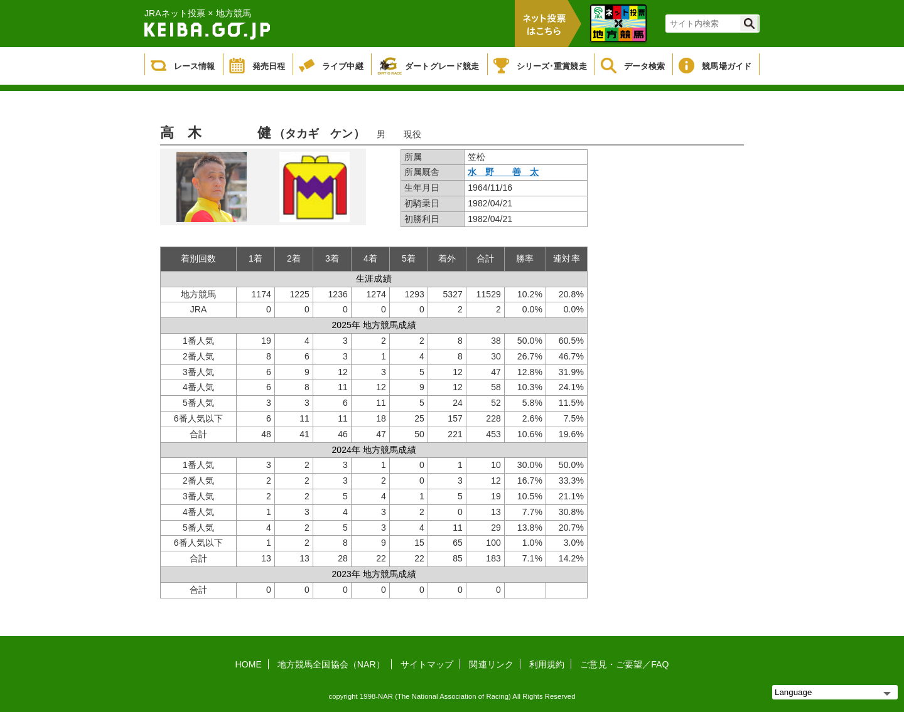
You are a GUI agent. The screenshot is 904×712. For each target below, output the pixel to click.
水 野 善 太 (503, 172)
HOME (248, 664)
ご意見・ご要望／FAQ (624, 664)
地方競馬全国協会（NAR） (331, 664)
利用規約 (546, 664)
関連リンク (491, 664)
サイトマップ (427, 664)
